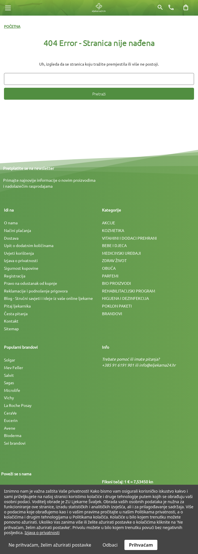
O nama (11, 222)
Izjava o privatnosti (21, 260)
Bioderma (12, 435)
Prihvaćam (141, 545)
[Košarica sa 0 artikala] (185, 7)
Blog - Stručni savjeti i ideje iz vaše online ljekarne (48, 298)
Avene (9, 427)
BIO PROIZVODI (116, 283)
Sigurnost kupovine (21, 268)
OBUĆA (109, 268)
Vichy (9, 397)
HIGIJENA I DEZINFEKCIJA (125, 298)
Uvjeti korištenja (19, 253)
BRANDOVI (112, 313)
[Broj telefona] (171, 7)
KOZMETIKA (113, 230)
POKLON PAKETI (117, 305)
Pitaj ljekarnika (17, 305)
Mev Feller (13, 367)
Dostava (11, 238)
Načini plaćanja (17, 230)
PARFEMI (110, 275)
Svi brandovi (15, 443)
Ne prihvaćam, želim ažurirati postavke (50, 545)
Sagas (9, 382)
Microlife (12, 390)
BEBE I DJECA (114, 245)
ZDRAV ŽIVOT (114, 260)
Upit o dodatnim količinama (28, 245)
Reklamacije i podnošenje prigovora (36, 290)
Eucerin (11, 420)
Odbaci (110, 545)
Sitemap (11, 328)
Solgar (9, 359)
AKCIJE (108, 222)
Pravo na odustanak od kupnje (30, 283)
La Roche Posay (18, 405)
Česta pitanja (16, 313)
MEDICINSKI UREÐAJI (121, 253)
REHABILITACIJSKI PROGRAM (128, 290)
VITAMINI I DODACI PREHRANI (129, 238)
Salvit (9, 375)
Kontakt (11, 320)
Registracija (14, 275)
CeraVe (10, 412)
